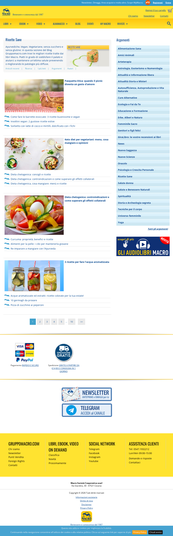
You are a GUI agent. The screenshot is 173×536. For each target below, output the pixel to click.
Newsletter (149, 15)
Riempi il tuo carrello (155, 10)
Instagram (94, 457)
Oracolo (122, 163)
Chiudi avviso (155, 532)
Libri (8, 24)
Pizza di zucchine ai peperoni (27, 305)
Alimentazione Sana (129, 48)
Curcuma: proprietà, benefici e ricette (32, 239)
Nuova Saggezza (127, 150)
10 (71, 321)
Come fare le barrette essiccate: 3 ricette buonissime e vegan (45, 116)
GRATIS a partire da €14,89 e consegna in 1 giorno (65, 368)
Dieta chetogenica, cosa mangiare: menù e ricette (39, 183)
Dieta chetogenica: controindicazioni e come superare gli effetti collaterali (52, 179)
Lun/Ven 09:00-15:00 (140, 453)
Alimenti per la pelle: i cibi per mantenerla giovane (39, 243)
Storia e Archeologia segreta (134, 202)
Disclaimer (86, 504)
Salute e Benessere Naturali (134, 189)
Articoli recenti (12, 68)
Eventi (90, 24)
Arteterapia (124, 61)
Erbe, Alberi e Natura (130, 117)
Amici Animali (126, 55)
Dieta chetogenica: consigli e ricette (31, 174)
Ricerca (28, 68)
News (121, 143)
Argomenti (57, 68)
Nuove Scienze (126, 156)
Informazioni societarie (86, 497)
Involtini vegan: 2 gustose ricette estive (33, 121)
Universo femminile (129, 215)
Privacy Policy (139, 532)
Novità (52, 459)
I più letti (42, 68)
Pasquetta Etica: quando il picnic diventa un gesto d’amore (84, 82)
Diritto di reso (86, 500)
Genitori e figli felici (129, 130)
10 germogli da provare (24, 300)
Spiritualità (124, 196)
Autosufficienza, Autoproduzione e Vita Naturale (141, 89)
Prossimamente (57, 463)
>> (81, 321)
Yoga (121, 222)
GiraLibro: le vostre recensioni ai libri (139, 137)
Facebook (94, 453)
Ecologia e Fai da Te (129, 104)
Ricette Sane (125, 176)
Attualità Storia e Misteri (132, 81)
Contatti (164, 15)
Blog (77, 24)
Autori (70, 68)
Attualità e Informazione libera (136, 75)
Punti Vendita (16, 457)
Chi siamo (133, 15)
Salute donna (125, 183)
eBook (24, 24)
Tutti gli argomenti (158, 228)
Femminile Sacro (127, 124)
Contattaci (134, 462)
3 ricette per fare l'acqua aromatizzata (87, 262)
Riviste (123, 24)
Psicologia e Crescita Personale (136, 169)
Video (41, 24)
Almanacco (61, 24)
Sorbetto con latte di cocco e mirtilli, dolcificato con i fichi (43, 126)
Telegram (94, 449)
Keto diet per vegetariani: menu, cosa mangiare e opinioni (86, 141)
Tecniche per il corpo (130, 209)
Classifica (54, 455)
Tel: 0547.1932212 (139, 449)
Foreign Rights (16, 461)
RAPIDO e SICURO (30, 365)
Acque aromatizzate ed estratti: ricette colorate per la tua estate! (47, 295)
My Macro (105, 24)
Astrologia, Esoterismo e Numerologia (140, 68)
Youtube (93, 461)
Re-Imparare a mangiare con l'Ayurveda (33, 248)
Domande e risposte (140, 458)
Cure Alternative (127, 97)
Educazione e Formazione (133, 111)
